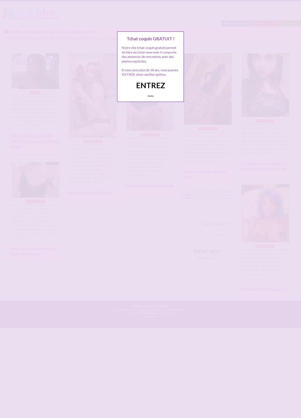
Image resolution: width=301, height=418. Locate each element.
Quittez (151, 96)
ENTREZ (150, 85)
